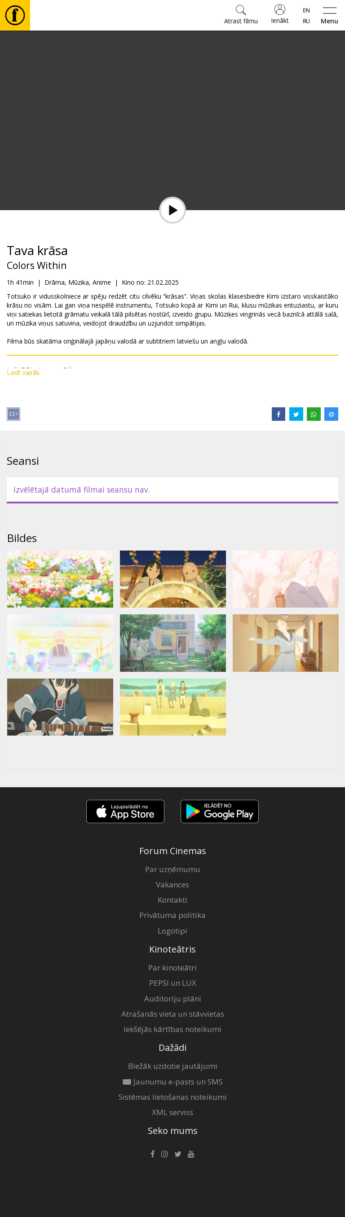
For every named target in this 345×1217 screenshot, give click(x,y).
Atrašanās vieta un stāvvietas (172, 1014)
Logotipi (172, 931)
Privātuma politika (172, 915)
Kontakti (172, 900)
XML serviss (172, 1112)
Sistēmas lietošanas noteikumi (173, 1097)
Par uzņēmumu (172, 869)
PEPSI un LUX (172, 983)
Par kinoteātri (172, 967)
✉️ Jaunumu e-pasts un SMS (172, 1081)
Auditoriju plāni (172, 998)
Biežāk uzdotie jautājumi (172, 1066)
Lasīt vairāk (23, 372)
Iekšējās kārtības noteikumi (172, 1029)
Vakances (172, 884)
